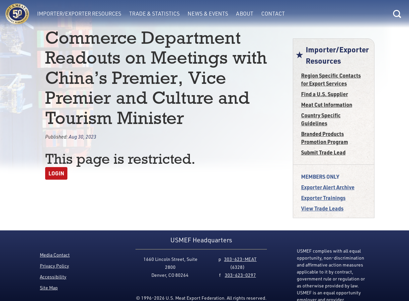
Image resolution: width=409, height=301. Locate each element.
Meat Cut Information (326, 104)
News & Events (208, 13)
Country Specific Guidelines (321, 119)
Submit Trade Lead (323, 152)
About (244, 13)
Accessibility (53, 276)
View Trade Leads (322, 208)
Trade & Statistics (154, 13)
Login (56, 173)
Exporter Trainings (323, 197)
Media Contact (55, 255)
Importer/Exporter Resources (79, 13)
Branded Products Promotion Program (324, 137)
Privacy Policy (54, 266)
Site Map (49, 287)
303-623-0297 (240, 275)
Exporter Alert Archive (328, 187)
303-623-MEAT (240, 259)
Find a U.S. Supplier (324, 93)
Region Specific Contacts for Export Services (331, 79)
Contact (273, 13)
